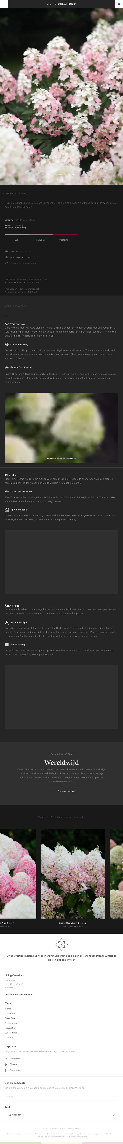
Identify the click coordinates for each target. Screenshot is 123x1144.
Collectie (10, 1014)
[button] (57, 179)
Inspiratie (10, 1029)
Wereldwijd (11, 1034)
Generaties (11, 1024)
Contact (9, 1038)
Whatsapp (19, 225)
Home (8, 1010)
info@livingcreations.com (19, 996)
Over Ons (10, 1019)
